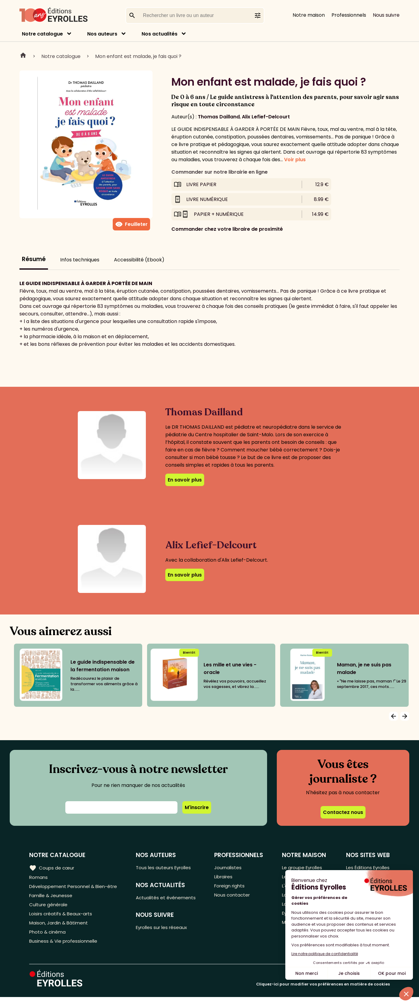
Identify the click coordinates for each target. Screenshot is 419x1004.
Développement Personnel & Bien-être (76, 887)
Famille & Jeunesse (52, 897)
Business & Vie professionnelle (65, 947)
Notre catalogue (42, 33)
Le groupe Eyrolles (302, 867)
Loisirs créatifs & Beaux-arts (62, 917)
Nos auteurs (102, 33)
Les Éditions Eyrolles (366, 867)
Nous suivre (386, 15)
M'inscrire (197, 807)
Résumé (34, 259)
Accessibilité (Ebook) (139, 259)
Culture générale (49, 907)
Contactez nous (343, 812)
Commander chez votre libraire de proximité (227, 229)
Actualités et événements (170, 898)
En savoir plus (185, 479)
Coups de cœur (52, 867)
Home (23, 56)
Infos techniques (79, 259)
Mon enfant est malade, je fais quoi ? (138, 56)
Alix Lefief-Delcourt (266, 116)
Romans (39, 877)
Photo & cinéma (48, 937)
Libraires (226, 877)
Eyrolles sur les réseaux (166, 929)
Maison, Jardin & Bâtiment (60, 927)
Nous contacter (234, 897)
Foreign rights (232, 887)
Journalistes (230, 867)
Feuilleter (131, 224)
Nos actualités (159, 33)
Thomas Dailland (219, 116)
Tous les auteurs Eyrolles (168, 867)
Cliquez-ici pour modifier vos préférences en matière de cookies (323, 991)
